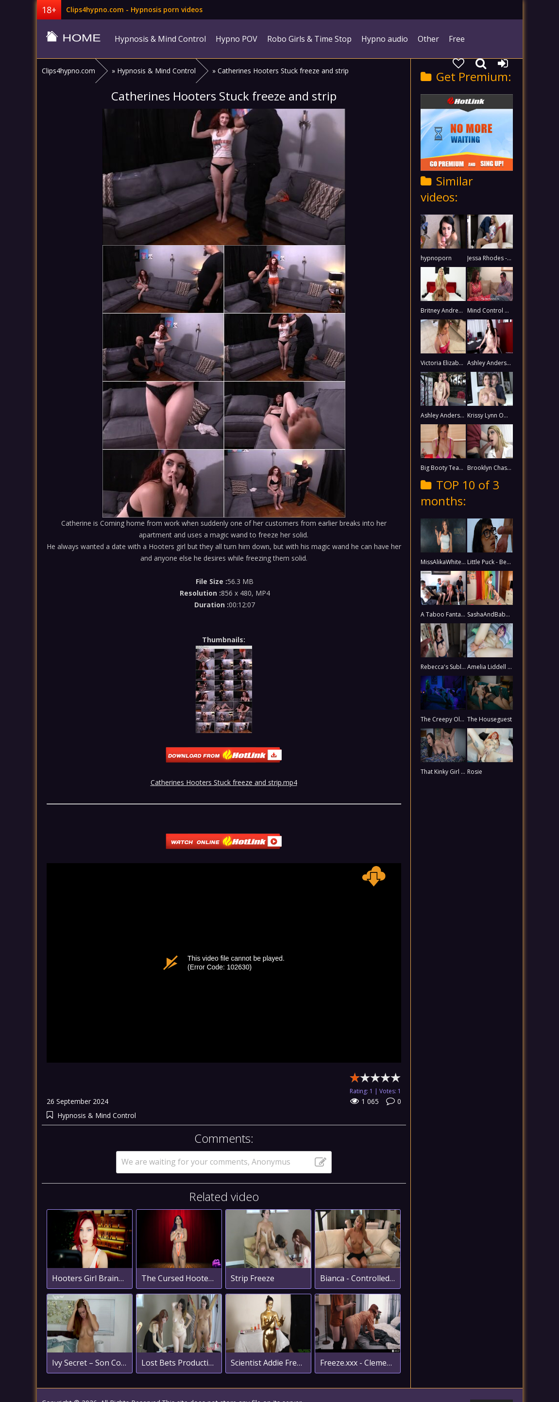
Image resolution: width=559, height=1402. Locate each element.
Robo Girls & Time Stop (309, 38)
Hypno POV (236, 38)
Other (428, 38)
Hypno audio (384, 38)
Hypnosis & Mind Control (160, 38)
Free (457, 38)
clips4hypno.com (73, 38)
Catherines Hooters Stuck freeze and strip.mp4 (224, 782)
